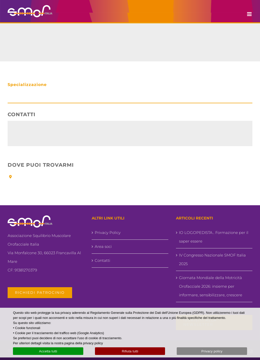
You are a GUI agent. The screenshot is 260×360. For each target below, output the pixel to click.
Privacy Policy (108, 232)
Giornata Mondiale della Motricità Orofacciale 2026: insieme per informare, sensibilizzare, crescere (210, 286)
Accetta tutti (48, 351)
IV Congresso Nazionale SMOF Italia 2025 (212, 259)
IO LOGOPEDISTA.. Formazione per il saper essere (213, 237)
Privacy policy (211, 351)
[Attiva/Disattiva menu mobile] (249, 14)
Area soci (103, 246)
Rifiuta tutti (130, 351)
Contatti (102, 260)
